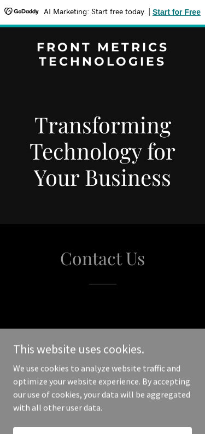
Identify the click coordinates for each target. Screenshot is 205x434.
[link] (102, 62)
